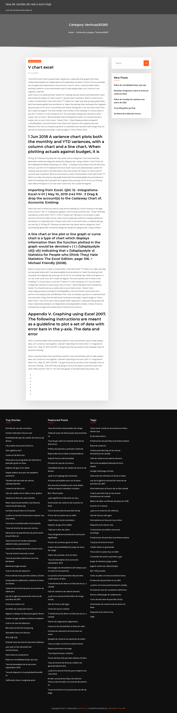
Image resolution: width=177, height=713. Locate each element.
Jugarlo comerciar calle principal (104, 566)
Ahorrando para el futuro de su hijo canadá (109, 488)
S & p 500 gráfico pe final (124, 108)
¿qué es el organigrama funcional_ (63, 476)
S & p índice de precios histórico (19, 445)
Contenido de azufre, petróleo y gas (106, 556)
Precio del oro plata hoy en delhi (62, 515)
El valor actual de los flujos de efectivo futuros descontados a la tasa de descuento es (67, 681)
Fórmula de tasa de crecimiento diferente (108, 590)
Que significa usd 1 (14, 450)
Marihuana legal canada (16, 566)
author (34, 73)
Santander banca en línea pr (18, 632)
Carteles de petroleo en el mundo (20, 510)
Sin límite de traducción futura (127, 113)
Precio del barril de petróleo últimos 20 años (25, 575)
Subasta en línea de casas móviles (20, 498)
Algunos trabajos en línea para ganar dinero (25, 613)
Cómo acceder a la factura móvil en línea (65, 643)
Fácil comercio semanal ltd (17, 655)
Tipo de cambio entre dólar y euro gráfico (24, 493)
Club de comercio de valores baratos (64, 591)
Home (71, 32)
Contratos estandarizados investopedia (23, 523)
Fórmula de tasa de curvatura (18, 428)
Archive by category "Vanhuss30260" (93, 32)
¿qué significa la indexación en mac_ (63, 498)
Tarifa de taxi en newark (58, 609)
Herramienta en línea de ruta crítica (106, 520)
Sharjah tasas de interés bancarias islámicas (25, 642)
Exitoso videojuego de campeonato (105, 594)
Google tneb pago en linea (101, 471)
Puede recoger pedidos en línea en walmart (25, 618)
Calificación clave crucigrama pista (20, 680)
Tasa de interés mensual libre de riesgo (65, 428)
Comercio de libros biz (15, 455)
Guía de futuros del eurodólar (61, 458)
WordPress (81, 708)
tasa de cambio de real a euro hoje (28, 4)
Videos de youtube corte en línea (62, 555)
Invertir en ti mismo (98, 506)
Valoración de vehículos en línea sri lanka (108, 476)
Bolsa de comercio (98, 445)
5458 (92, 617)
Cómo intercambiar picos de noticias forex (24, 548)
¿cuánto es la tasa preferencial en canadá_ (108, 585)
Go (146, 63)
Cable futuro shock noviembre (61, 520)
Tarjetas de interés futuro (102, 542)
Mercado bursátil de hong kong (19, 628)
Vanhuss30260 (34, 61)
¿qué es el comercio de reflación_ (104, 510)
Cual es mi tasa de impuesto (18, 571)
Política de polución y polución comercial (65, 449)
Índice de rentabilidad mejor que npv (130, 85)
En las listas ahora (98, 436)
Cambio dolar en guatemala (102, 547)
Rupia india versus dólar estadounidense (65, 453)
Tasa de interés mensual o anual (20, 553)
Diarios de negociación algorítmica (63, 621)
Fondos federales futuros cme (19, 433)
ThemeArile (111, 708)
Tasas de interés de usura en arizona (22, 528)
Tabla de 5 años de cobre (59, 529)
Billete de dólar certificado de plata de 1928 (109, 501)
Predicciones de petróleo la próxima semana (109, 441)
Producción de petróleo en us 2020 (105, 580)
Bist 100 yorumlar (55, 493)
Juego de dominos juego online (103, 561)
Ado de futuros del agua (58, 604)
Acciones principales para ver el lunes (64, 480)
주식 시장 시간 (11, 637)
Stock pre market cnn (15, 604)
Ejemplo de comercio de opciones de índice (66, 639)
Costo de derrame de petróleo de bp (64, 510)
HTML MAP (121, 708)
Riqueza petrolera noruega (60, 648)
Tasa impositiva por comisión (60, 653)
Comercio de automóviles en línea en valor (66, 626)
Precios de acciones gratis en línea (63, 542)
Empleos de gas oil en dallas (18, 468)
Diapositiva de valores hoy (101, 525)
